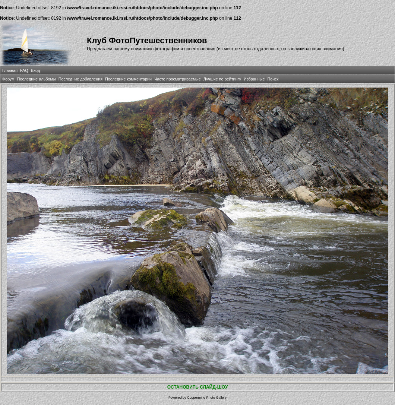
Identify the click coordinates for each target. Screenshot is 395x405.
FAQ (24, 70)
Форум (8, 79)
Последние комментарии (128, 79)
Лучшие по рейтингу (222, 79)
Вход (35, 70)
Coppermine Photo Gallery (207, 397)
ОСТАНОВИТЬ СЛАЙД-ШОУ (197, 387)
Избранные (254, 79)
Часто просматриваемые (177, 79)
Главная (10, 70)
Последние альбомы (36, 79)
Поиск (272, 79)
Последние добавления (80, 79)
